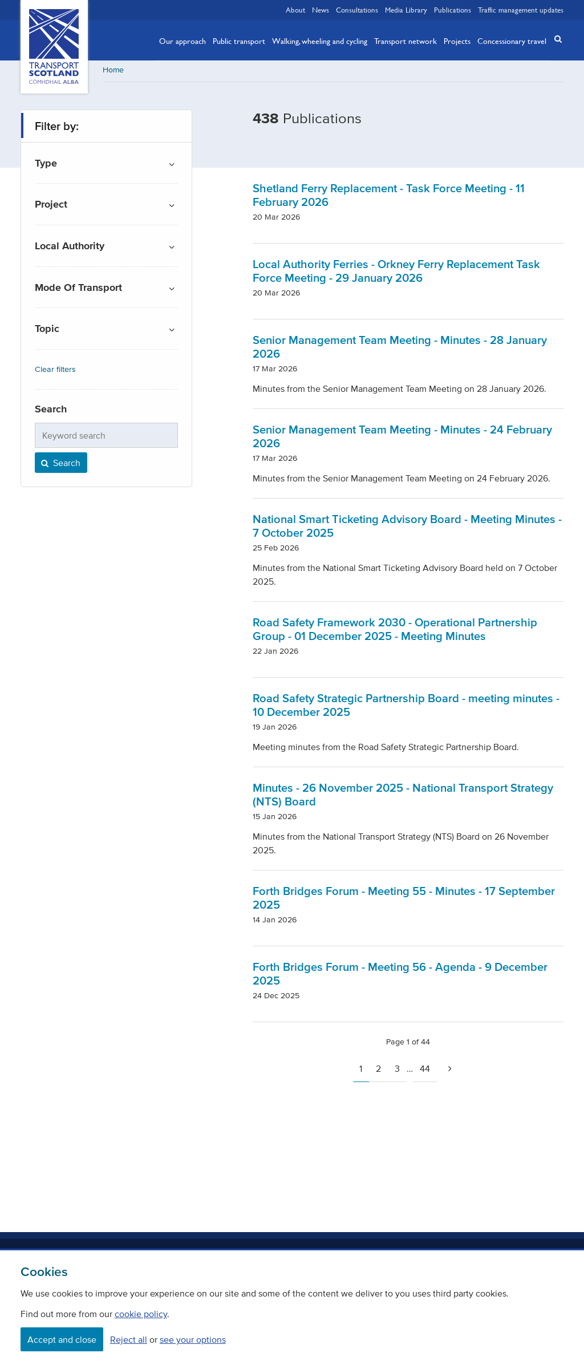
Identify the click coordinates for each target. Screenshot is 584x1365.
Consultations (357, 9)
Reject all (128, 1339)
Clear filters (55, 370)
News (320, 9)
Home (113, 71)
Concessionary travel (511, 40)
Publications (452, 9)
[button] (554, 39)
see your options (193, 1339)
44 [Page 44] (425, 1069)
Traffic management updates (520, 9)
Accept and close (61, 1339)
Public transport (239, 40)
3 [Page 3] (397, 1069)
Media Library (406, 9)
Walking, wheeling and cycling (319, 40)
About (295, 9)
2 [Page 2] (378, 1069)
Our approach (182, 40)
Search (59, 464)
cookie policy (141, 1314)
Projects (457, 40)
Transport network (405, 40)
